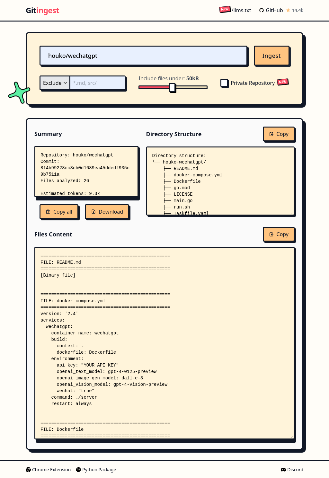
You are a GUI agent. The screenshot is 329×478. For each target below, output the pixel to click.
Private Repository (247, 83)
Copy (279, 133)
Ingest (271, 55)
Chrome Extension (48, 469)
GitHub (271, 10)
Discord (292, 469)
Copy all (59, 211)
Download (107, 211)
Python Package (96, 469)
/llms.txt (235, 10)
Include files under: (168, 78)
